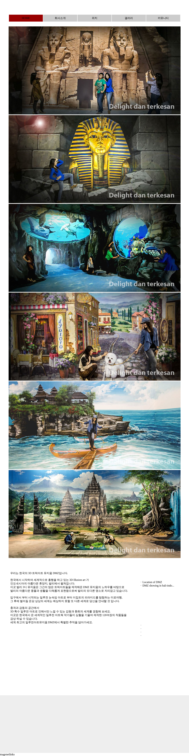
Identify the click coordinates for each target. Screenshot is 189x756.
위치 (94, 18)
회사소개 (60, 18)
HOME (26, 18)
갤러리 (129, 18)
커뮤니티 (163, 18)
